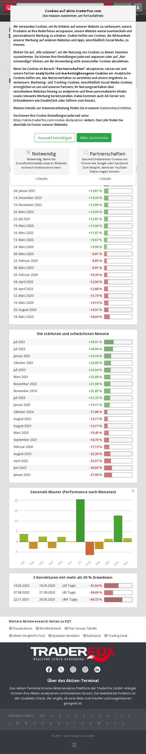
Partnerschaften (107, 154)
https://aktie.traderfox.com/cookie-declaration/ (48, 120)
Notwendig (44, 154)
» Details (41, 179)
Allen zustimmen (94, 137)
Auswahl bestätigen (55, 137)
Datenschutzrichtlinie (115, 108)
